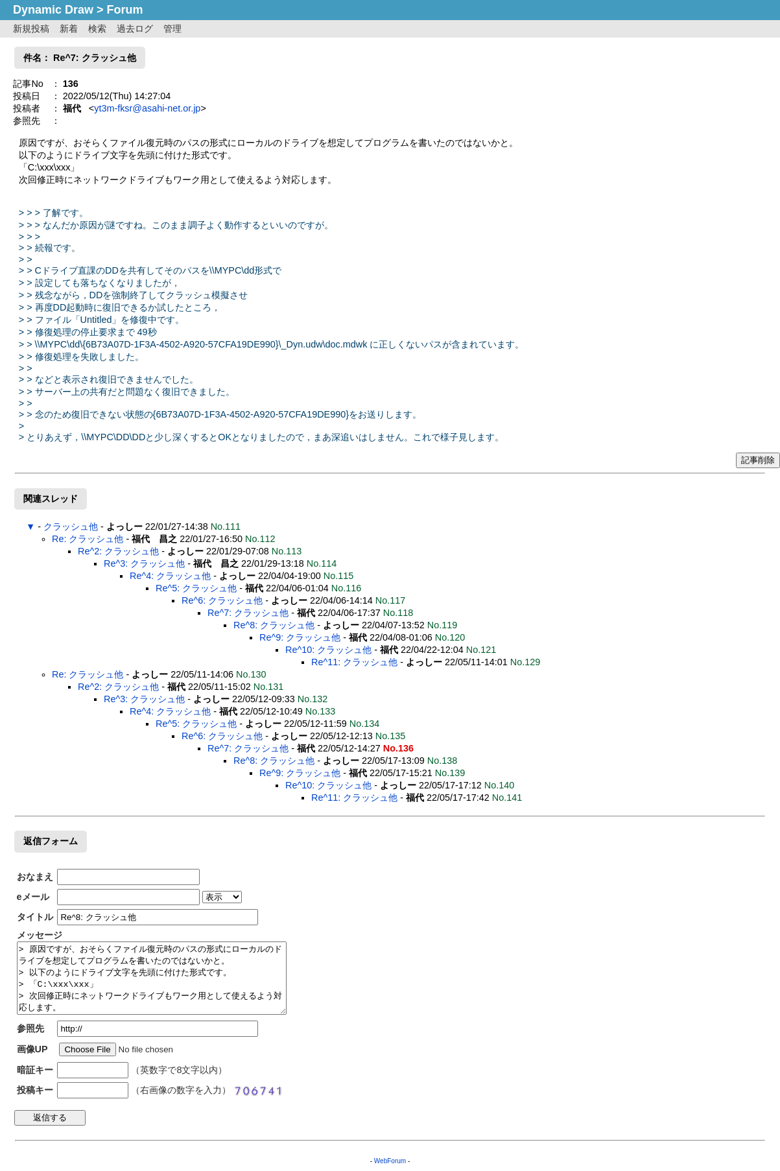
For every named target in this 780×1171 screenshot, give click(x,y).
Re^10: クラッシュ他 (328, 650)
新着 (69, 28)
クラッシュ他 (70, 526)
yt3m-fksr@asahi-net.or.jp (147, 108)
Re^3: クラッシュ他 (144, 563)
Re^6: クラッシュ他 (222, 600)
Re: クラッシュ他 (87, 539)
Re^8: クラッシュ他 (273, 625)
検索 (97, 28)
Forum (125, 9)
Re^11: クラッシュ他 (354, 662)
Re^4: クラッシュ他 (170, 576)
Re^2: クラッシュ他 (118, 551)
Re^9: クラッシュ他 (299, 637)
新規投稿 (31, 28)
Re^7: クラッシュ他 (248, 613)
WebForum (390, 1161)
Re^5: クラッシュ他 (196, 588)
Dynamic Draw (53, 9)
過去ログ (135, 28)
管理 (172, 28)
